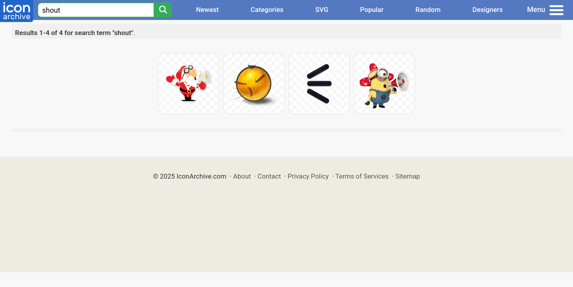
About (242, 176)
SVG (321, 10)
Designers (487, 10)
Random (427, 10)
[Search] (163, 10)
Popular (372, 10)
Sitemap (408, 176)
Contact (269, 176)
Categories (267, 10)
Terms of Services (362, 176)
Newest (207, 10)
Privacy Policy (308, 176)
